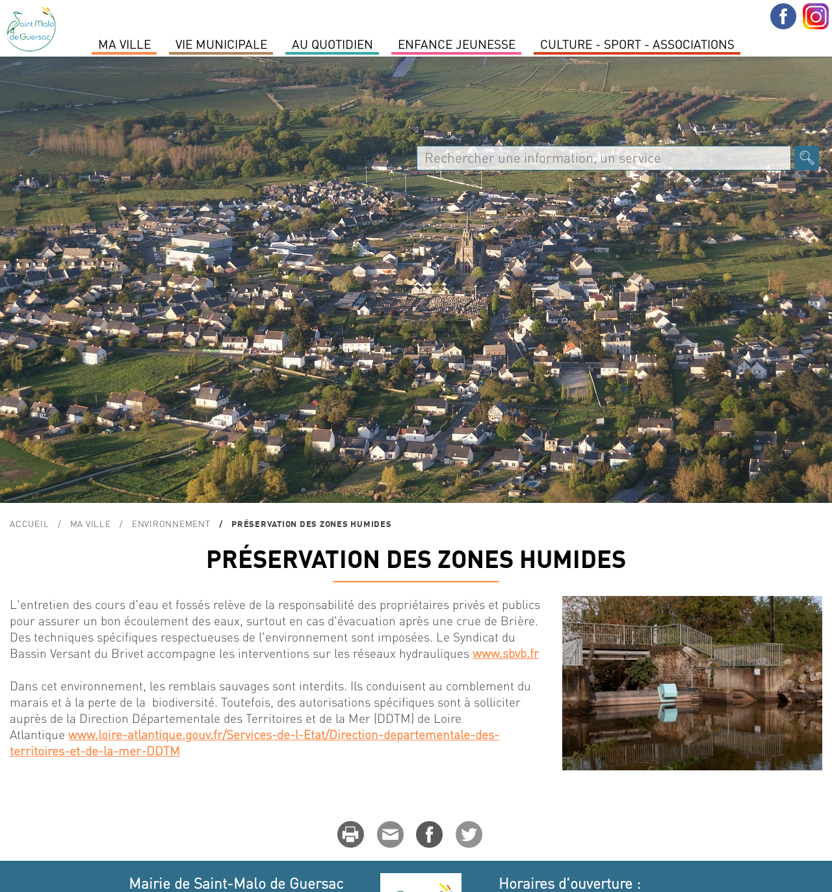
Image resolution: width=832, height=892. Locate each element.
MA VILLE (124, 43)
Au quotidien (332, 43)
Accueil (29, 523)
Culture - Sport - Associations (637, 43)
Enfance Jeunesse (456, 43)
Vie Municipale (221, 43)
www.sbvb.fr (506, 653)
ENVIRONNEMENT (171, 523)
